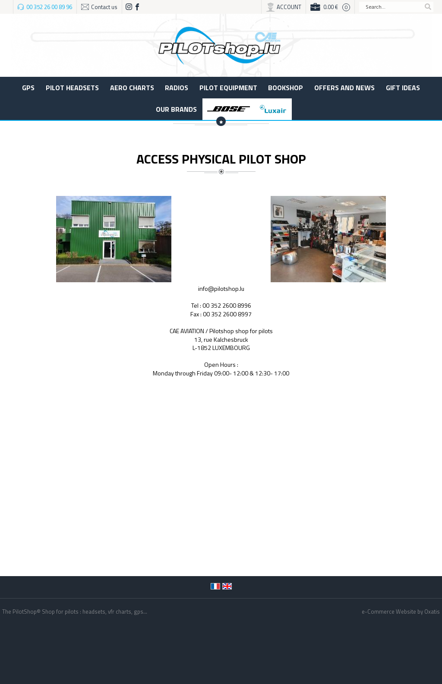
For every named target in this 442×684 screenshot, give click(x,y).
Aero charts (132, 87)
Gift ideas (403, 87)
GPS (28, 87)
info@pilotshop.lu (221, 288)
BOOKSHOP (285, 87)
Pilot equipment (228, 87)
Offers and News (344, 87)
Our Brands (176, 109)
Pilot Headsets (72, 87)
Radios (176, 87)
